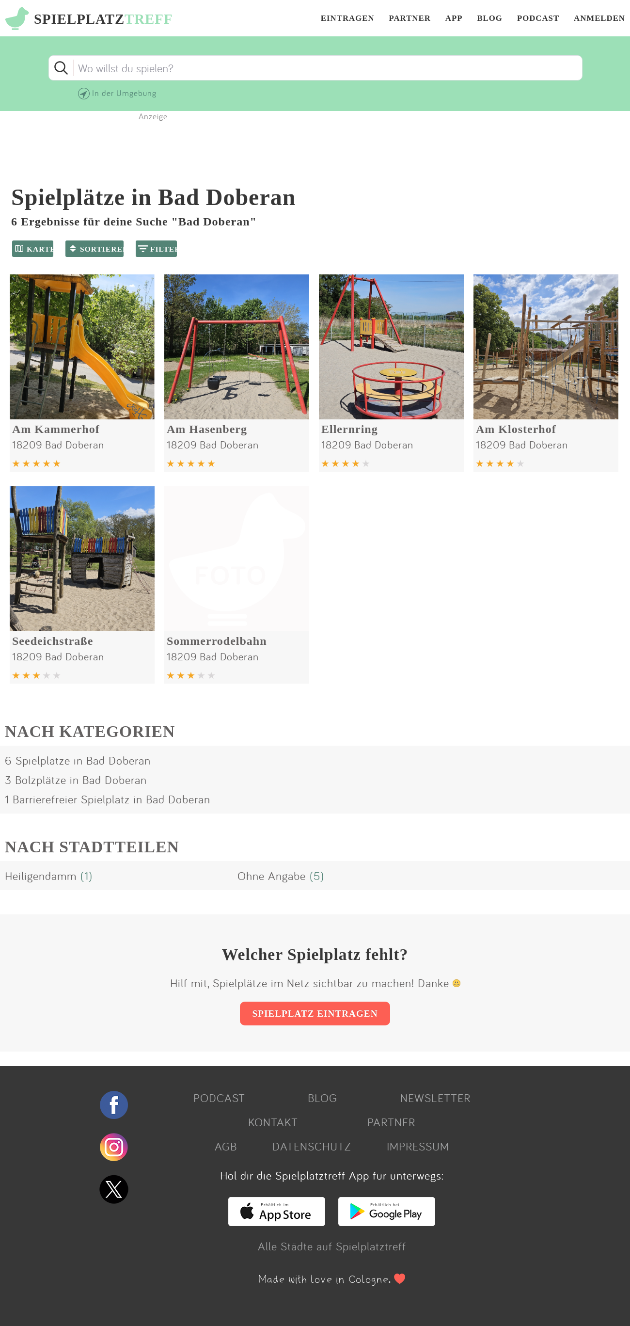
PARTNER (410, 18)
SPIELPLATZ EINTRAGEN (315, 1013)
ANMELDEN (599, 18)
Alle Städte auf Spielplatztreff (332, 1246)
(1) (86, 875)
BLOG (490, 18)
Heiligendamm (41, 875)
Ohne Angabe (271, 875)
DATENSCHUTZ (311, 1146)
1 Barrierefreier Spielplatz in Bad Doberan (107, 799)
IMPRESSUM (418, 1146)
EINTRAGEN (348, 18)
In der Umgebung (124, 93)
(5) (317, 875)
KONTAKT (273, 1122)
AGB (226, 1146)
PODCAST (538, 18)
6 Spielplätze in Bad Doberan (78, 760)
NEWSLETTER (435, 1097)
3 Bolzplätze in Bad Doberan (76, 779)
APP (454, 18)
